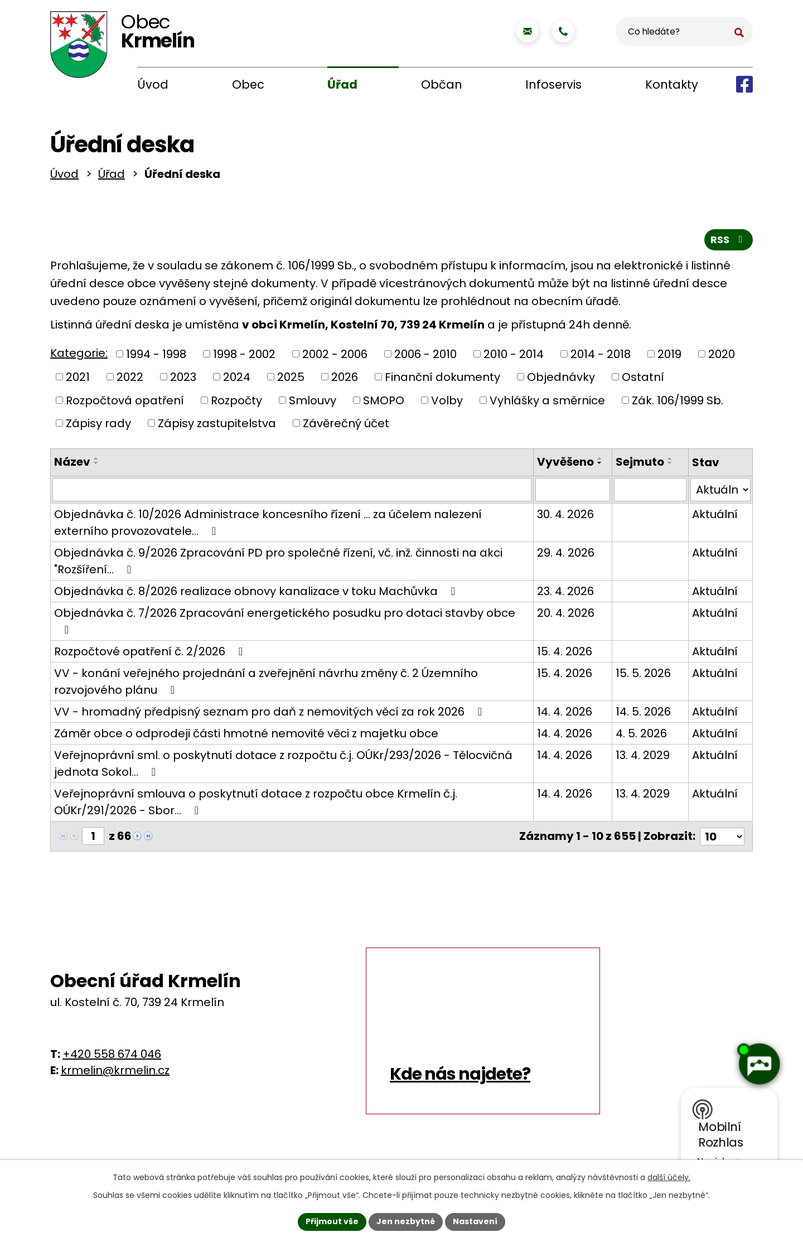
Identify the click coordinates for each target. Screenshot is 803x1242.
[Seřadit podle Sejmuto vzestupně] (670, 460)
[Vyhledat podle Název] (291, 492)
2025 (290, 379)
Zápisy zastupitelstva (217, 425)
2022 (130, 379)
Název (72, 464)
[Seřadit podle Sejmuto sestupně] (670, 465)
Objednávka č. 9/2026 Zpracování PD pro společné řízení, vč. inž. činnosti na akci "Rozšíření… (278, 563)
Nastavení (475, 1221)
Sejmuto (639, 464)
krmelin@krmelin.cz (115, 1072)
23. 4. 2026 (564, 593)
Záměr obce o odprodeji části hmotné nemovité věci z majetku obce (246, 735)
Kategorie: (79, 355)
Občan (441, 84)
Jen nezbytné (405, 1221)
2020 (721, 356)
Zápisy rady (98, 425)
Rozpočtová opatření (125, 402)
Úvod (152, 84)
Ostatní (643, 379)
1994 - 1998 (156, 356)
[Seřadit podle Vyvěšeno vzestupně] (599, 460)
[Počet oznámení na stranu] (722, 838)
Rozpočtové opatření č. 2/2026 (151, 653)
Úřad (342, 84)
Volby (447, 402)
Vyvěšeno (564, 464)
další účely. (668, 1177)
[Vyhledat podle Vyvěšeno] (572, 492)
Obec (248, 84)
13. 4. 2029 (642, 757)
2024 (236, 379)
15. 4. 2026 (564, 653)
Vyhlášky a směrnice (547, 402)
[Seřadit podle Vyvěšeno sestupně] (599, 465)
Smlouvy (312, 402)
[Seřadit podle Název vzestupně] (96, 460)
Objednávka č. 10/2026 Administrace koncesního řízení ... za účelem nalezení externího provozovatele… (268, 525)
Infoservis (553, 84)
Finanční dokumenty (442, 379)
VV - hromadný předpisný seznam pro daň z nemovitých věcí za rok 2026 (270, 714)
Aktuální (715, 516)
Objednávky (561, 379)
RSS (728, 242)
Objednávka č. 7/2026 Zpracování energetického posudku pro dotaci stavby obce (284, 622)
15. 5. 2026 (642, 675)
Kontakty (671, 84)
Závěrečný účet (346, 425)
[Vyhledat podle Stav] (720, 492)
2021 (78, 379)
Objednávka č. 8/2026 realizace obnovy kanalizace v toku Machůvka (257, 593)
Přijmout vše (332, 1221)
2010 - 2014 (513, 356)
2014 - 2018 (600, 356)
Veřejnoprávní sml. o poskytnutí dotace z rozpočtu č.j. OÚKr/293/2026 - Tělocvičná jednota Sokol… (283, 766)
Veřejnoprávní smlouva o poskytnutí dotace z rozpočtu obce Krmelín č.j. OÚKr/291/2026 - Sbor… (255, 804)
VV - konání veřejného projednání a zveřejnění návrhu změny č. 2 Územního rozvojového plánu (266, 684)
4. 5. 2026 (640, 735)
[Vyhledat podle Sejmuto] (649, 492)
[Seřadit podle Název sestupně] (96, 465)
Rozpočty (236, 402)
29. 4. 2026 (565, 555)
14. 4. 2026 (564, 714)
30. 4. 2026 (564, 516)
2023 (183, 379)
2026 (344, 379)
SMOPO (383, 402)
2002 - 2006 (334, 356)
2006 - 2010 (425, 356)
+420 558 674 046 (111, 1056)
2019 (669, 356)
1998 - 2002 (244, 356)
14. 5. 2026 (642, 714)
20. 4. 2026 (565, 615)
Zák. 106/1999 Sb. (677, 402)
